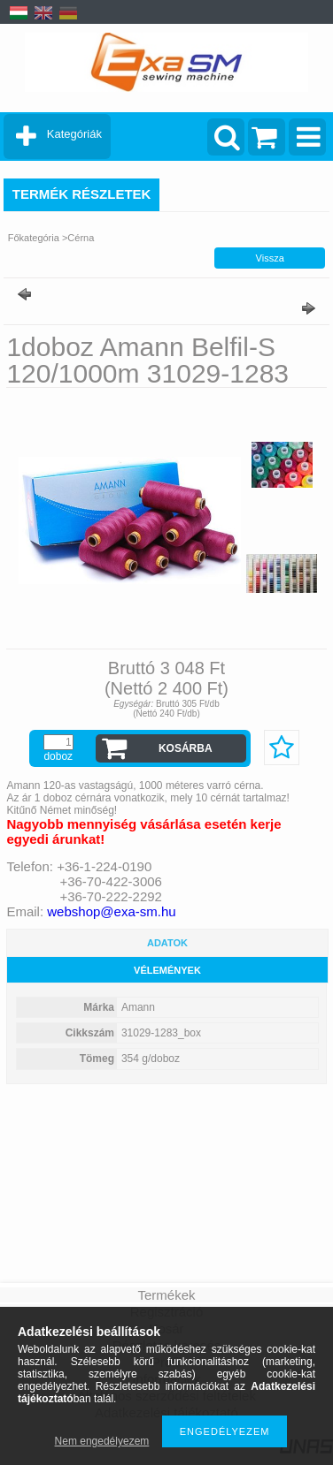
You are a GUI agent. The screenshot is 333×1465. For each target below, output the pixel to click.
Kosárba (186, 748)
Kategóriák (74, 133)
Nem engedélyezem (102, 1441)
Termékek (166, 1294)
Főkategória (33, 237)
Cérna (80, 237)
